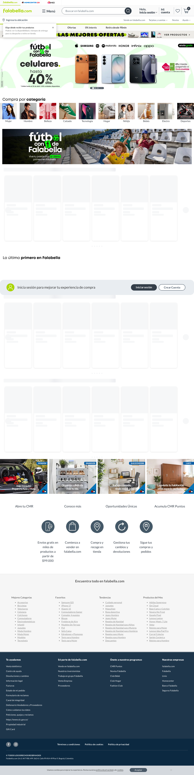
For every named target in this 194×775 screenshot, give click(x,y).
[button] (97, 11)
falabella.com (168, 666)
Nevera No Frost (157, 612)
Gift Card (10, 729)
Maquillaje (110, 608)
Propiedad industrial (15, 724)
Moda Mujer (23, 634)
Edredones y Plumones (72, 634)
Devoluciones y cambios (17, 676)
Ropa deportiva (112, 612)
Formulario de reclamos (17, 695)
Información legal (14, 681)
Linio (164, 676)
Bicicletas (22, 605)
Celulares (21, 612)
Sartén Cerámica (157, 637)
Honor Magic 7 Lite (158, 621)
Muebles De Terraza (70, 624)
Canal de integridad (15, 700)
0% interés (91, 27)
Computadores (24, 618)
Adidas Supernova (157, 602)
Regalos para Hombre (115, 637)
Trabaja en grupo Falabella (70, 676)
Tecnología (22, 640)
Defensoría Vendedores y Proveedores (24, 705)
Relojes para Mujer (158, 628)
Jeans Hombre (112, 615)
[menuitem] (156, 20)
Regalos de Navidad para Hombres (121, 631)
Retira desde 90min (116, 27)
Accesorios (22, 602)
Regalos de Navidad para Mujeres (121, 628)
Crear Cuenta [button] (172, 287)
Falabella (166, 671)
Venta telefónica (13, 666)
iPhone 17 (66, 605)
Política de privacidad (118, 744)
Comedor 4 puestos (70, 615)
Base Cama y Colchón (159, 608)
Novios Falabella (118, 671)
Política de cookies (94, 744)
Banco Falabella (169, 685)
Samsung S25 (67, 602)
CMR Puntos (116, 666)
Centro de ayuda (14, 671)
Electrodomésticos (26, 621)
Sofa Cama (66, 631)
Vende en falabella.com (134, 20)
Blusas (64, 618)
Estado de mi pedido (15, 690)
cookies (120, 770)
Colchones (22, 615)
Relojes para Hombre (159, 640)
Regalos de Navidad (114, 621)
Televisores (22, 608)
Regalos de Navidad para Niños (119, 624)
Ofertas (71, 27)
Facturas (10, 685)
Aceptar (138, 770)
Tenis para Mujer (69, 640)
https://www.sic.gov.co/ (17, 719)
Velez (151, 624)
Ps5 (63, 628)
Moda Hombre (24, 631)
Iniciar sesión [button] (144, 287)
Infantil (20, 624)
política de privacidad (104, 770)
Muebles (21, 637)
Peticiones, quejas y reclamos (19, 714)
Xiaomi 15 (66, 608)
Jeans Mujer (111, 618)
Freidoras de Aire (69, 621)
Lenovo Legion (156, 618)
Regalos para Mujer (114, 634)
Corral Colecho (156, 634)
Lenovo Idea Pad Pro (159, 631)
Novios (175, 20)
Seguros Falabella (170, 690)
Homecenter (168, 681)
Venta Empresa (65, 681)
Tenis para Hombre (70, 637)
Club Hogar (115, 681)
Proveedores (64, 685)
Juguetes (21, 628)
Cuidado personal (113, 602)
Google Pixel (155, 615)
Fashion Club (116, 685)
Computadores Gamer (71, 612)
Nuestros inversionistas (69, 671)
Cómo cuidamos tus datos (18, 710)
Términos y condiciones (68, 744)
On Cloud (153, 605)
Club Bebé (115, 676)
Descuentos (110, 640)
